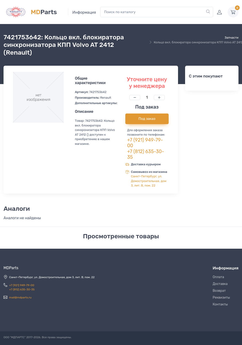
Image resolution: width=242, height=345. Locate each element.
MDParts (11, 268)
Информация (84, 12)
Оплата (218, 277)
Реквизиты (221, 298)
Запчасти (231, 37)
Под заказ (147, 119)
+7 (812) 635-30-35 (22, 289)
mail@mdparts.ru (20, 297)
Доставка (220, 284)
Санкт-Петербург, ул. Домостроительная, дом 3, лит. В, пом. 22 (149, 181)
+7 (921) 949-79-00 (21, 285)
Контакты (220, 304)
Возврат (219, 291)
